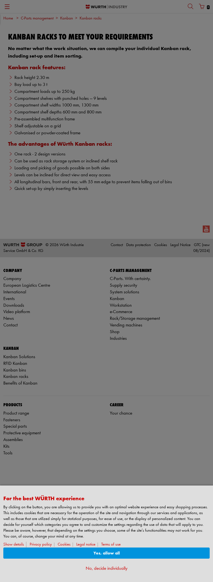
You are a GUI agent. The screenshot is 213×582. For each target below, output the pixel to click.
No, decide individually (107, 568)
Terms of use (111, 545)
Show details (13, 545)
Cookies (64, 545)
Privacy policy (41, 545)
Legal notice (85, 545)
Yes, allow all (106, 553)
